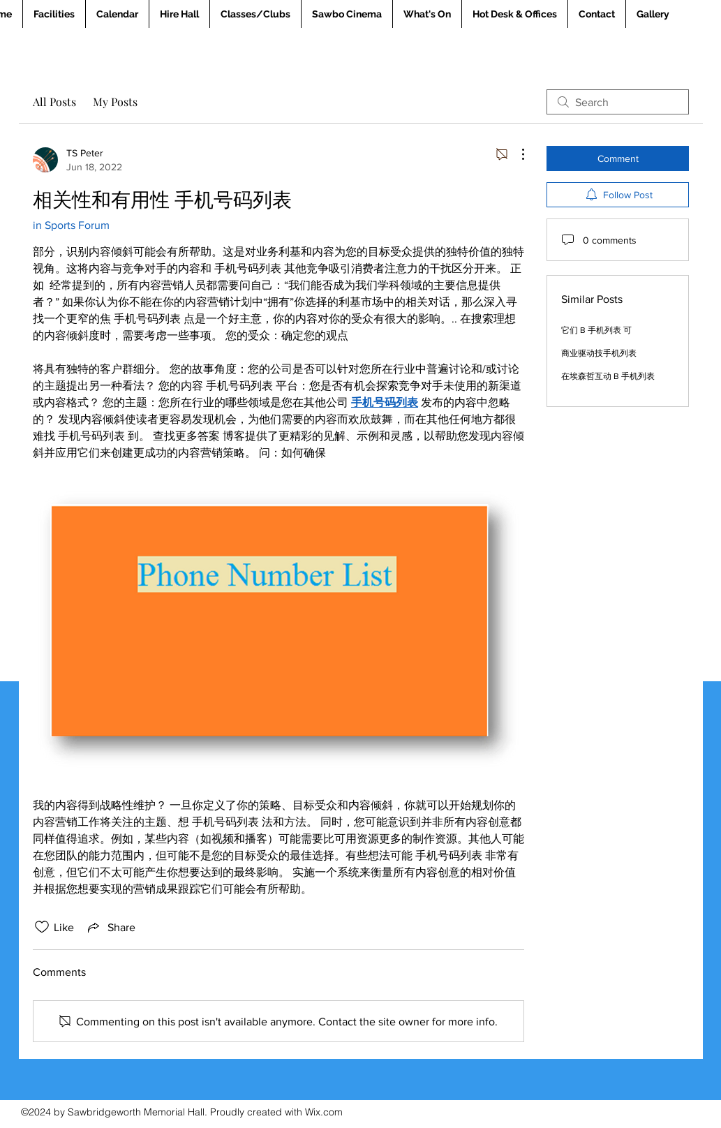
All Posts (54, 101)
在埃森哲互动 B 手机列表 (608, 376)
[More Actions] (515, 154)
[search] (618, 101)
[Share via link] (110, 927)
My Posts (115, 101)
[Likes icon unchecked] (42, 927)
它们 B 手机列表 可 (596, 330)
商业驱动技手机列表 (599, 353)
